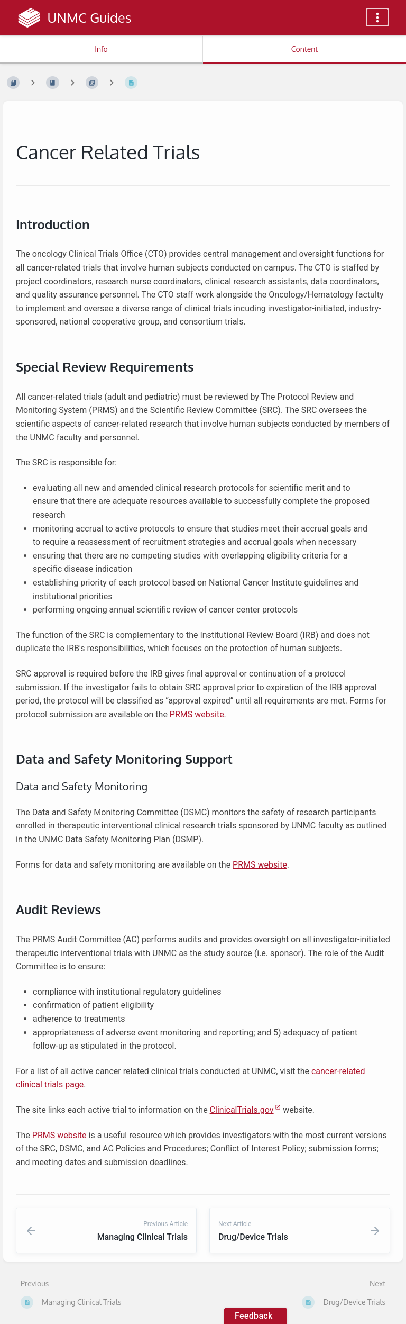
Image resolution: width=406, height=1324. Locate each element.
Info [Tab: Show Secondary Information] (101, 48)
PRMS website (197, 714)
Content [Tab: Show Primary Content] (304, 48)
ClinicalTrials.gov (242, 1110)
